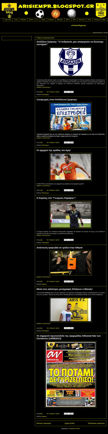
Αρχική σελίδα (8, 19)
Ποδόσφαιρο (23, 19)
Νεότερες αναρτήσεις (44, 423)
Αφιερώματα (51, 19)
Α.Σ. (37, 19)
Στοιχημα (106, 32)
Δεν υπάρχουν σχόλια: (53, 92)
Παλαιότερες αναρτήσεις (96, 423)
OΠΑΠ (74, 19)
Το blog (15, 19)
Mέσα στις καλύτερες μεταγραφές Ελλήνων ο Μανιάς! (65, 289)
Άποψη (89, 19)
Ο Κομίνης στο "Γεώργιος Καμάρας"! (56, 198)
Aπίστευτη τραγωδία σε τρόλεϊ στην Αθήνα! (60, 247)
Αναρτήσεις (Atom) (74, 428)
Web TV (68, 19)
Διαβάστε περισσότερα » (44, 87)
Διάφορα (43, 19)
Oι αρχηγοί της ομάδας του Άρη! (54, 150)
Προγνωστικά (82, 19)
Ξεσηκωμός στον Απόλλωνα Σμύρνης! (57, 99)
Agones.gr (100, 32)
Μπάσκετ (31, 19)
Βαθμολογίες (60, 19)
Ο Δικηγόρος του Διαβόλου (100, 19)
